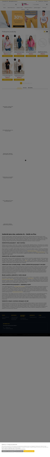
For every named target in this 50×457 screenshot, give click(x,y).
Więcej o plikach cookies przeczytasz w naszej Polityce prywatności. (13, 448)
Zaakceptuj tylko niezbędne (8, 451)
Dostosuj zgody (19, 451)
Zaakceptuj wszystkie (29, 451)
